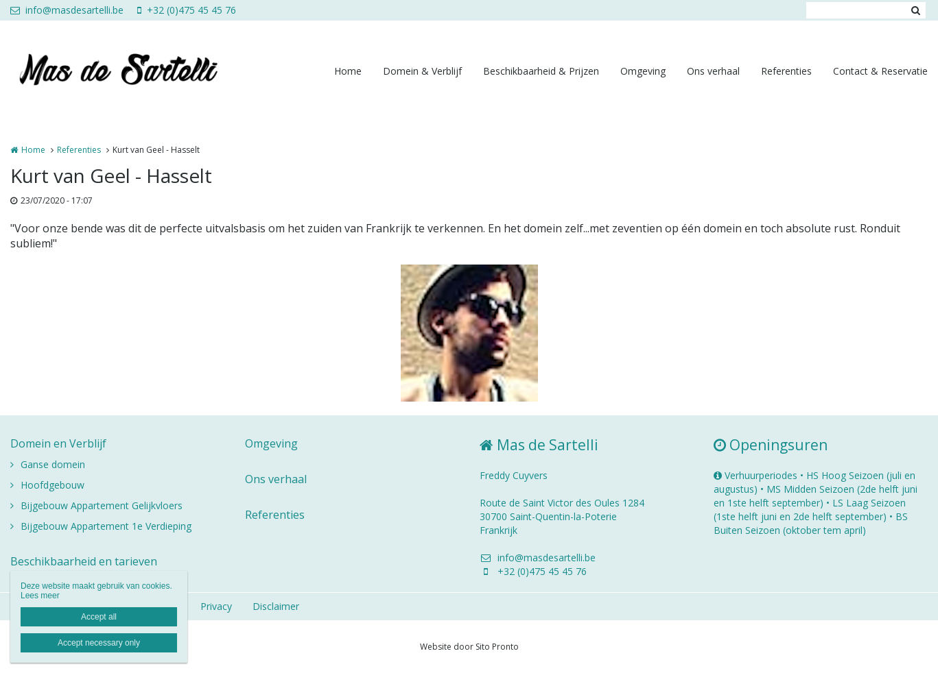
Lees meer (40, 595)
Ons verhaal (713, 70)
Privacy (216, 606)
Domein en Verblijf (58, 443)
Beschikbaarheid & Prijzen (541, 70)
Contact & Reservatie (880, 70)
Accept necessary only (99, 643)
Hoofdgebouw (52, 484)
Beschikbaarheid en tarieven (83, 561)
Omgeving (643, 70)
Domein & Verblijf (422, 70)
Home (348, 70)
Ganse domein (53, 464)
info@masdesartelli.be (67, 9)
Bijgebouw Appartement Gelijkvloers (102, 505)
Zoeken (915, 10)
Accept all (99, 617)
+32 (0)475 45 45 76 (186, 9)
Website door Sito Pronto (469, 646)
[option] (469, 333)
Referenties (786, 70)
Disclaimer (276, 606)
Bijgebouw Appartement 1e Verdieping (106, 526)
